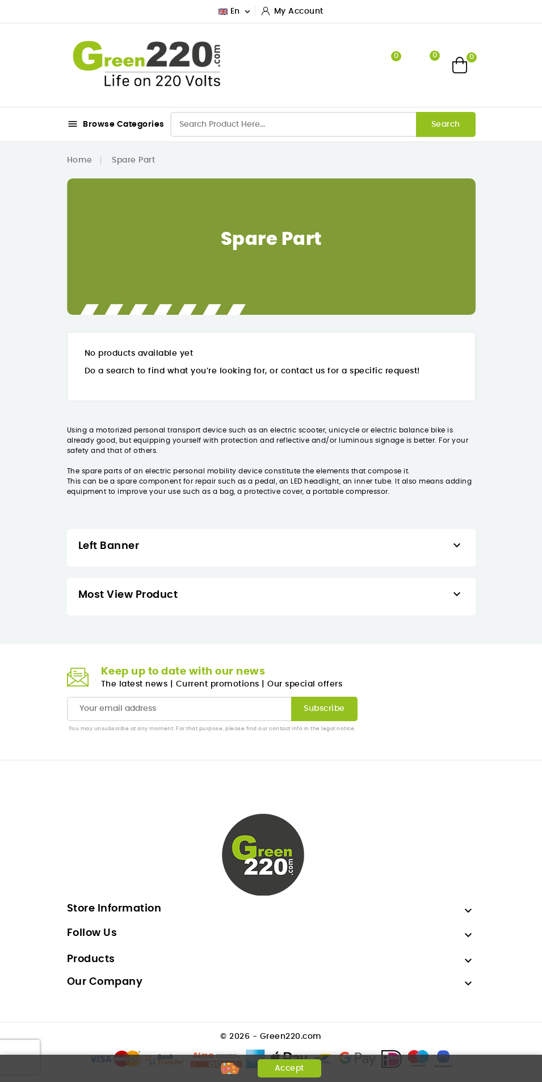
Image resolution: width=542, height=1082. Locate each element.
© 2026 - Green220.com (271, 1037)
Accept (289, 1068)
